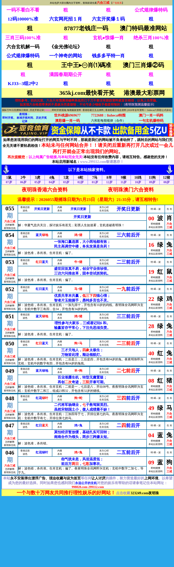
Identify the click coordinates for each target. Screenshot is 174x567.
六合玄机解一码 (22, 46)
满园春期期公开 (65, 74)
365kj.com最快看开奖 (87, 93)
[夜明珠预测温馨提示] (139, 104)
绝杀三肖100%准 (151, 37)
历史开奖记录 (37, 110)
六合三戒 (103, 2)
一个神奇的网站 (65, 55)
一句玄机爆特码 (151, 121)
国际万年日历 (9, 110)
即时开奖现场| (59, 110)
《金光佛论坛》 (65, 46)
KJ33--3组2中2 (23, 83)
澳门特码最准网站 (143, 28)
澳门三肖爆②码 (143, 65)
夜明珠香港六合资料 (45, 190)
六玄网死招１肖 (65, 19)
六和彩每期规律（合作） (108, 120)
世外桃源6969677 (67, 115)
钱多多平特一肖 (108, 55)
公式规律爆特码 (151, 10)
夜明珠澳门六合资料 (131, 190)
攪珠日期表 (22, 110)
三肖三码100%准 (23, 37)
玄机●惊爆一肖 (108, 37)
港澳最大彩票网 (144, 93)
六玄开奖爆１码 (108, 19)
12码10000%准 (23, 19)
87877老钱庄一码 (86, 28)
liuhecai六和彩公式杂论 (159, 110)
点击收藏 (123, 493)
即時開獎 (155, 223)
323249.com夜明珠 (145, 493)
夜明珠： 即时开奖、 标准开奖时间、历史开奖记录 (24, 118)
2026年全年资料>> (137, 110)
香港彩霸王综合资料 (115, 110)
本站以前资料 (156, 227)
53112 (47, 110)
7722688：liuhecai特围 (108, 115)
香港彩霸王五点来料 (93, 110)
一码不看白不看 (22, 10)
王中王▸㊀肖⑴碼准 (86, 65)
